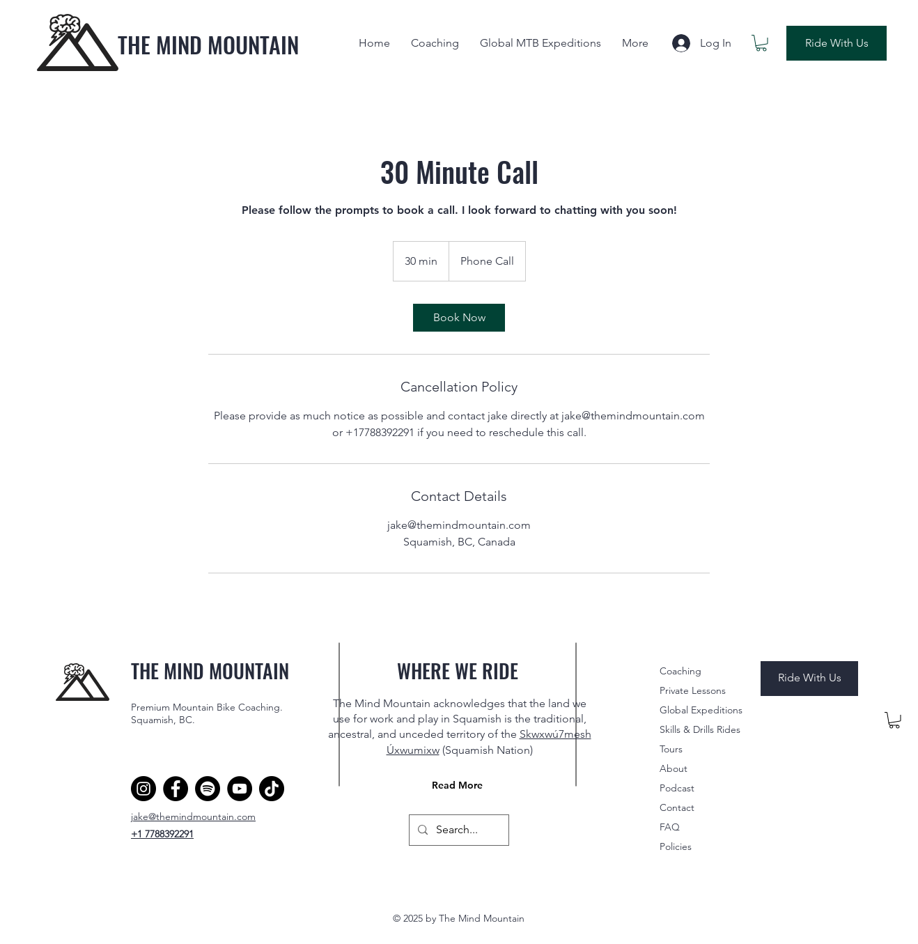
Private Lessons (693, 690)
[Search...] (457, 830)
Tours (671, 749)
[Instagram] (143, 788)
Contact (677, 807)
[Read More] (458, 785)
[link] (459, 318)
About (673, 768)
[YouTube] (239, 788)
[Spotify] (207, 788)
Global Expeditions (701, 710)
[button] (761, 43)
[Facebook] (175, 788)
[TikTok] (271, 788)
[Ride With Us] (836, 43)
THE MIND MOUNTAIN (208, 44)
